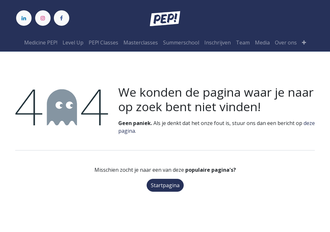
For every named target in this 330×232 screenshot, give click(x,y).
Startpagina (165, 185)
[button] (304, 42)
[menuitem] (41, 42)
